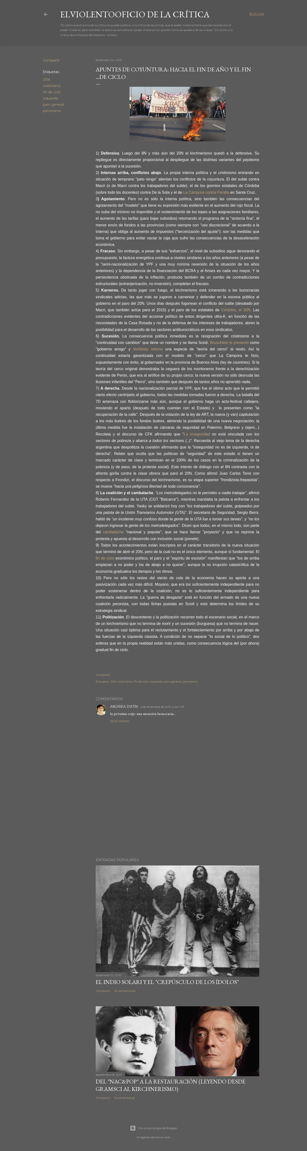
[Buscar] (256, 14)
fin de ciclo (52, 92)
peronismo (52, 111)
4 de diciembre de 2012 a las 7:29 (162, 707)
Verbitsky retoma (148, 349)
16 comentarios (124, 1098)
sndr (167, 1137)
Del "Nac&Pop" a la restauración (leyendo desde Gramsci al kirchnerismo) (170, 1085)
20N (46, 79)
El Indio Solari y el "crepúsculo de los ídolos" (167, 982)
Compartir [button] (51, 60)
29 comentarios (125, 991)
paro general (53, 104)
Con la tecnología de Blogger (153, 1128)
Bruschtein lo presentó (230, 343)
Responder (119, 721)
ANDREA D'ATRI (124, 706)
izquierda (50, 98)
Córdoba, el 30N (235, 310)
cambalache (113, 532)
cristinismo (52, 86)
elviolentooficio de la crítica (135, 14)
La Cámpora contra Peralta (206, 192)
